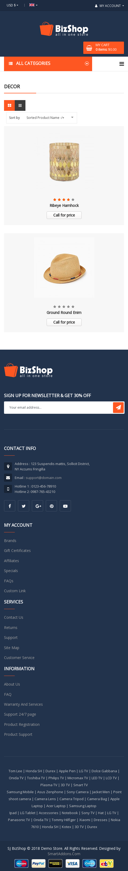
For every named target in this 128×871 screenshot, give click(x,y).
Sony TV (88, 812)
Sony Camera (78, 791)
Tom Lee (15, 770)
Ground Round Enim (64, 312)
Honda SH (34, 770)
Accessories (48, 812)
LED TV (97, 777)
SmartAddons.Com (64, 853)
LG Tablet (27, 812)
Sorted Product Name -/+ (45, 117)
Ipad (13, 812)
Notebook (70, 812)
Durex (50, 770)
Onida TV (16, 777)
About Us (12, 684)
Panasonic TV (19, 819)
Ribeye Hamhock (64, 205)
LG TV (83, 770)
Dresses (100, 819)
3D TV (65, 784)
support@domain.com (44, 477)
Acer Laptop (56, 805)
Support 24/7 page (20, 714)
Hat (101, 812)
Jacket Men (101, 791)
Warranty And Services (23, 704)
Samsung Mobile (20, 791)
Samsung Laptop (82, 805)
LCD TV (111, 777)
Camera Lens (45, 798)
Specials (11, 570)
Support (11, 637)
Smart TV (80, 784)
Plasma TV (48, 784)
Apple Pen (67, 770)
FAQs (8, 580)
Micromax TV (77, 777)
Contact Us (13, 617)
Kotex (66, 826)
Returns (10, 627)
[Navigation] (121, 64)
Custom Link (15, 590)
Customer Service (19, 657)
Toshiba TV (36, 777)
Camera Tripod (71, 798)
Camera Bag (97, 798)
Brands (10, 540)
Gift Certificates (17, 550)
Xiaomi (84, 819)
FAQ (8, 694)
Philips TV (56, 777)
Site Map (11, 647)
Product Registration (22, 724)
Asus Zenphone (50, 791)
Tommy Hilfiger (64, 819)
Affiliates (11, 560)
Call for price (64, 215)
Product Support (18, 734)
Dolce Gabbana (104, 770)
